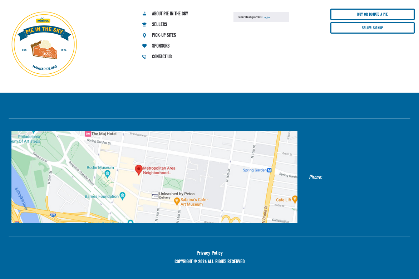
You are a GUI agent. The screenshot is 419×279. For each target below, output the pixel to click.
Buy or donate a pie (372, 14)
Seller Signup (372, 28)
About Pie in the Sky (170, 14)
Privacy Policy (210, 253)
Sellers (159, 24)
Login (266, 17)
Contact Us (162, 57)
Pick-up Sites (164, 35)
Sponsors (160, 46)
